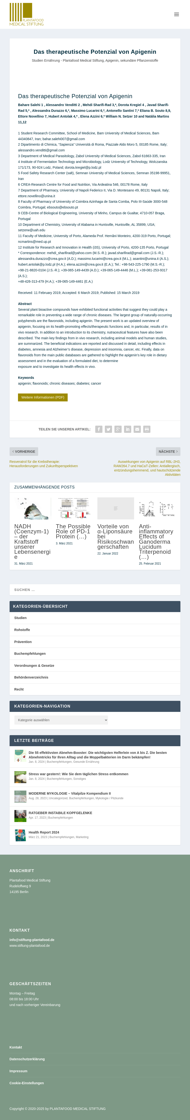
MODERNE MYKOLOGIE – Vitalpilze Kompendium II (70, 793)
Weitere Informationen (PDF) (42, 397)
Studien (20, 618)
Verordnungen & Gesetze (34, 665)
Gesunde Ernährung (86, 761)
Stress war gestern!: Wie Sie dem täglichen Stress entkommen (78, 774)
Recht (19, 689)
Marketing (82, 837)
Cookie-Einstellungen (27, 1083)
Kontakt (16, 1047)
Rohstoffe (22, 630)
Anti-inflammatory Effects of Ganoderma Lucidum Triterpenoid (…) (156, 541)
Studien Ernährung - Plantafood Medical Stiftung (68, 60)
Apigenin (112, 60)
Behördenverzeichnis (31, 677)
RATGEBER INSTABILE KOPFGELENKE (60, 813)
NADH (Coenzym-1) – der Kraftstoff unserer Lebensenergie (32, 541)
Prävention (23, 642)
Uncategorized (58, 798)
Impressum (19, 1071)
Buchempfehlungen (30, 653)
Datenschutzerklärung (27, 1059)
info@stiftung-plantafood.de (32, 940)
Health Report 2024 (44, 832)
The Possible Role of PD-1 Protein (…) (73, 531)
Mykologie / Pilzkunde (109, 798)
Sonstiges (79, 778)
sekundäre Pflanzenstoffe (139, 60)
